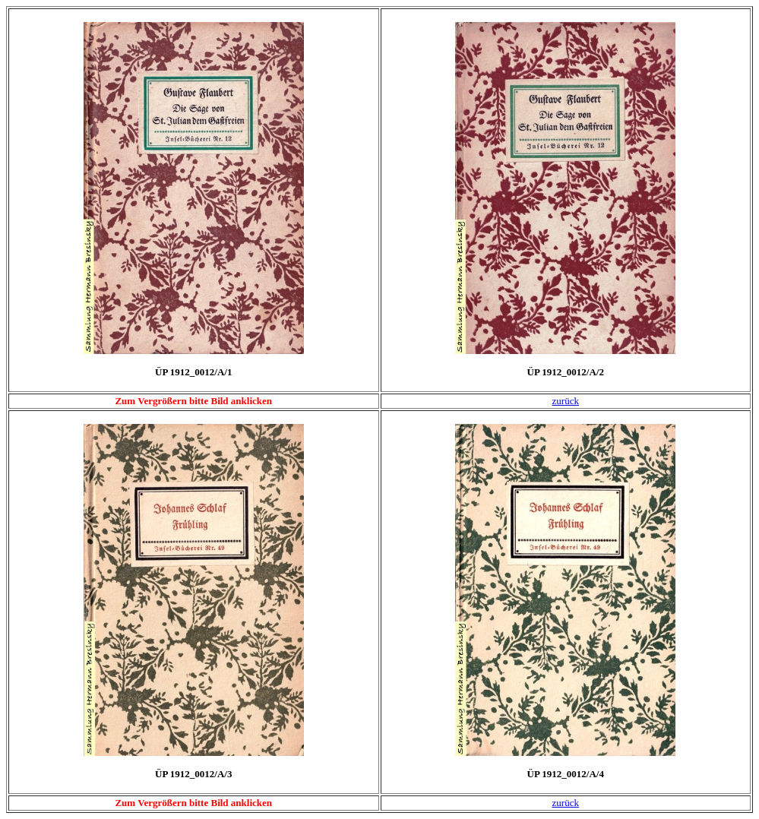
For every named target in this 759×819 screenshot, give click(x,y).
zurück (565, 400)
